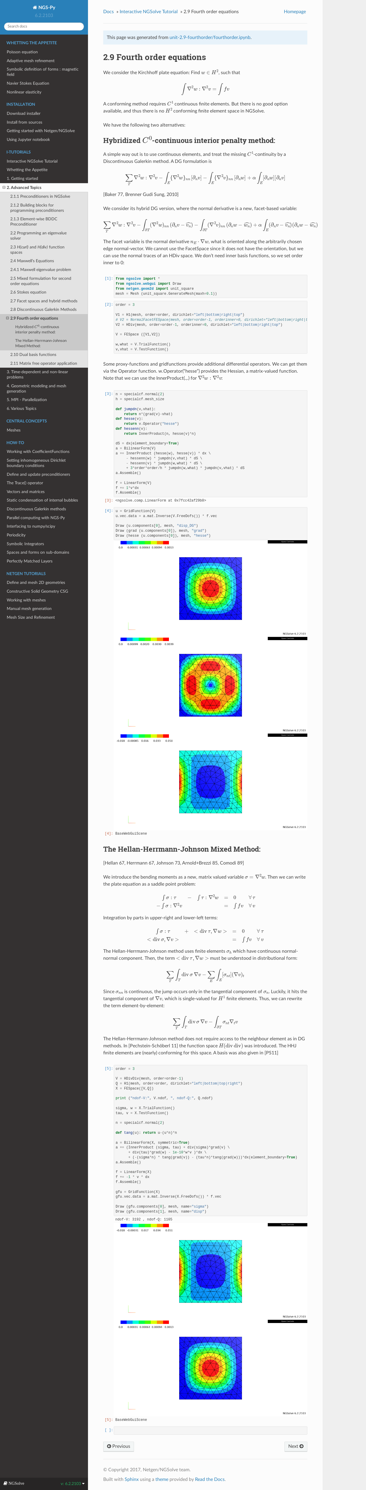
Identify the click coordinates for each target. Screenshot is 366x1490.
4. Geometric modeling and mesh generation (36, 388)
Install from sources (24, 122)
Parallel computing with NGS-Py (36, 518)
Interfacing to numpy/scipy (31, 526)
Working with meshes (26, 600)
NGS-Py (46, 7)
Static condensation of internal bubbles (42, 500)
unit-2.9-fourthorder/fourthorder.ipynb (210, 37)
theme (161, 1479)
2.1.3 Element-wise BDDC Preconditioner (33, 221)
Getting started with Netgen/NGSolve (41, 131)
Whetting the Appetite (27, 170)
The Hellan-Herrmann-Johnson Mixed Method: (41, 343)
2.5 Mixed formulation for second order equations (40, 281)
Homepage (295, 11)
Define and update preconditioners (38, 474)
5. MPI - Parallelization (27, 400)
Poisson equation (22, 52)
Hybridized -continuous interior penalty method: (37, 329)
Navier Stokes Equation (28, 83)
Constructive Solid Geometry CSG (37, 591)
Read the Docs (210, 1479)
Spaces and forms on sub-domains (38, 552)
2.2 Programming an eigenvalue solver (38, 236)
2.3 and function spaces (37, 250)
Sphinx (132, 1479)
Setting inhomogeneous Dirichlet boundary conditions (36, 463)
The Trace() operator (25, 483)
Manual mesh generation (29, 608)
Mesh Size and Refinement (31, 617)
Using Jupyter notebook (28, 139)
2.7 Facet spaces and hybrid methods (43, 301)
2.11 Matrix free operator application (43, 363)
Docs (108, 11)
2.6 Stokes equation (28, 292)
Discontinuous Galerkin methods (36, 509)
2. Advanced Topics (22, 187)
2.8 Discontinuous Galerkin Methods (43, 309)
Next (296, 1446)
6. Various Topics (21, 408)
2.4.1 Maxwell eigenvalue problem (40, 269)
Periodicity (16, 535)
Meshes (14, 430)
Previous (118, 1446)
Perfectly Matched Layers (29, 561)
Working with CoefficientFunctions (38, 451)
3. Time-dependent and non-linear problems (37, 374)
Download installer (23, 113)
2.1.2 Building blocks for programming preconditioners (37, 208)
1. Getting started (22, 178)
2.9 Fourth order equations (32, 318)
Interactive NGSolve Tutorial (32, 161)
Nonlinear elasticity (24, 92)
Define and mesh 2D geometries (36, 582)
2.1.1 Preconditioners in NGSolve (40, 196)
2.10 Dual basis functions (33, 354)
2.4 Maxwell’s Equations (32, 261)
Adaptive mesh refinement (31, 61)
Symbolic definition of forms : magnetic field (43, 72)
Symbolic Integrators (25, 544)
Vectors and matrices (26, 492)
